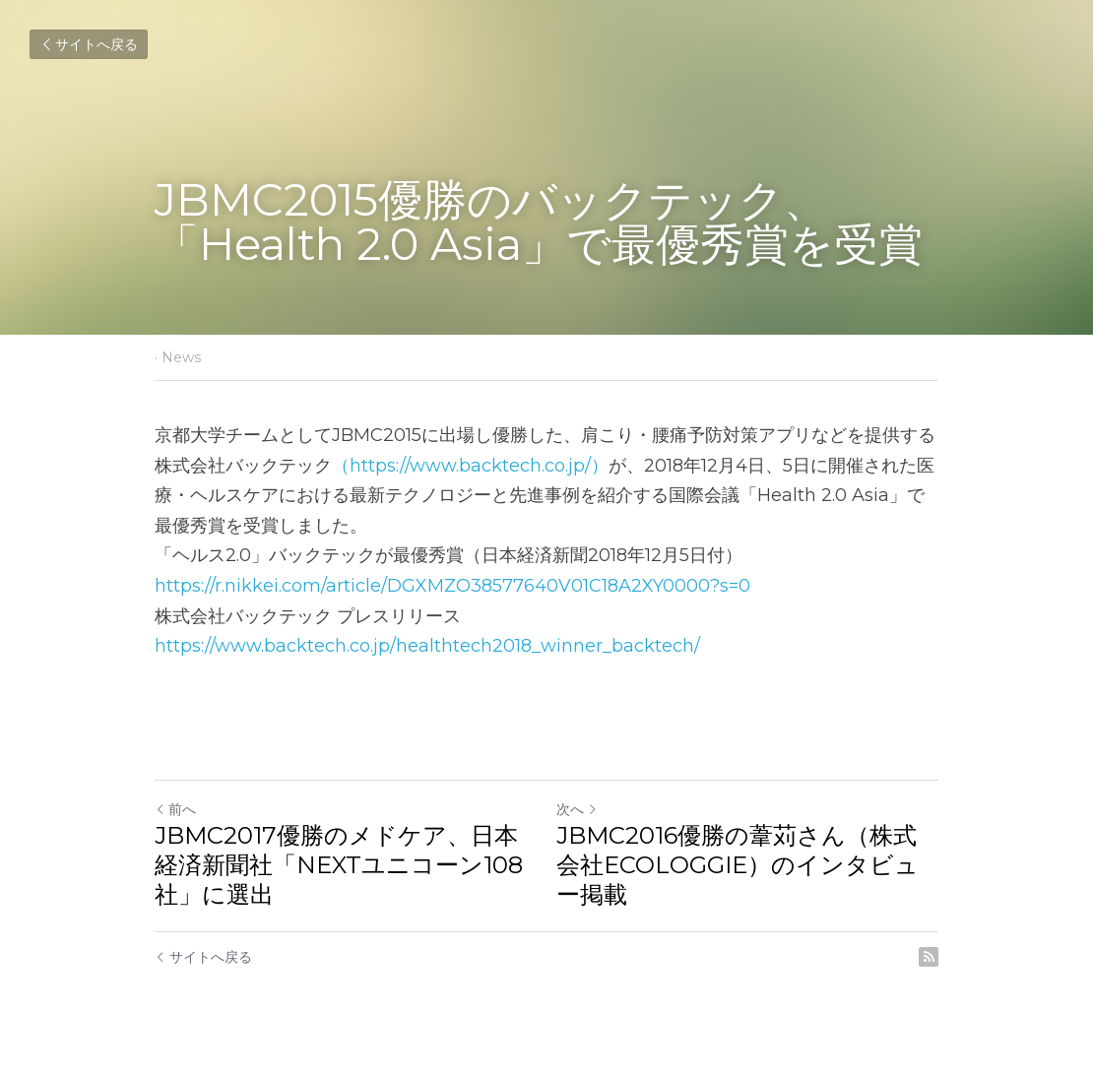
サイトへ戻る (88, 44)
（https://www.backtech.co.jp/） (470, 465)
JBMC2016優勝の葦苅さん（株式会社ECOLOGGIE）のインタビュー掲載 (737, 865)
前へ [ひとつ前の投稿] (175, 809)
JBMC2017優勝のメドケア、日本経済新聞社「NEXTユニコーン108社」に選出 (339, 865)
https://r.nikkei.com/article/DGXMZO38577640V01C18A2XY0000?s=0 (452, 586)
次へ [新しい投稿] (577, 809)
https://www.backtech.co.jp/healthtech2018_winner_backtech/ (427, 646)
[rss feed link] (928, 957)
